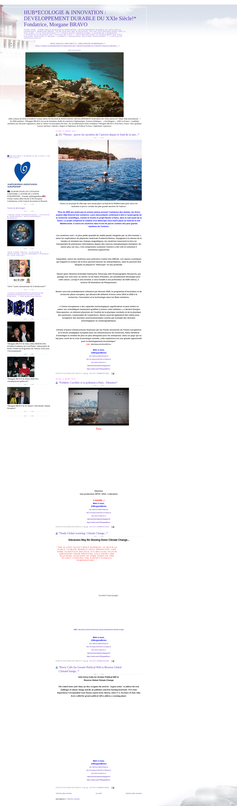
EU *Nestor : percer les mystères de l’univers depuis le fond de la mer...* (99, 134)
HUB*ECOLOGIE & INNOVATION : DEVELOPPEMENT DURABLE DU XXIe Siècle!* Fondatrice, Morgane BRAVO (80, 18)
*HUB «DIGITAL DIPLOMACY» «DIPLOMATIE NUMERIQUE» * (77, 43)
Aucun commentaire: (99, 373)
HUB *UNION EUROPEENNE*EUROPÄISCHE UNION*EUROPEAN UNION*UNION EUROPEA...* (77, 46)
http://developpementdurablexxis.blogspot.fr (98, 359)
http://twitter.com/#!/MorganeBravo (98, 369)
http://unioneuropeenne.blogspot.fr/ (98, 365)
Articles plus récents (64, 793)
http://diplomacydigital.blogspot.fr (98, 356)
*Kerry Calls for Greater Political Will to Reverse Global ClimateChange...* (90, 669)
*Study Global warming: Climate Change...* (83, 533)
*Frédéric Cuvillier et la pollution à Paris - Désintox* (88, 382)
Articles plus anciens (133, 793)
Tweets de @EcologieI (16, 208)
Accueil (99, 793)
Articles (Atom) (73, 799)
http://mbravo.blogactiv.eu (98, 362)
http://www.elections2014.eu (101, 344)
